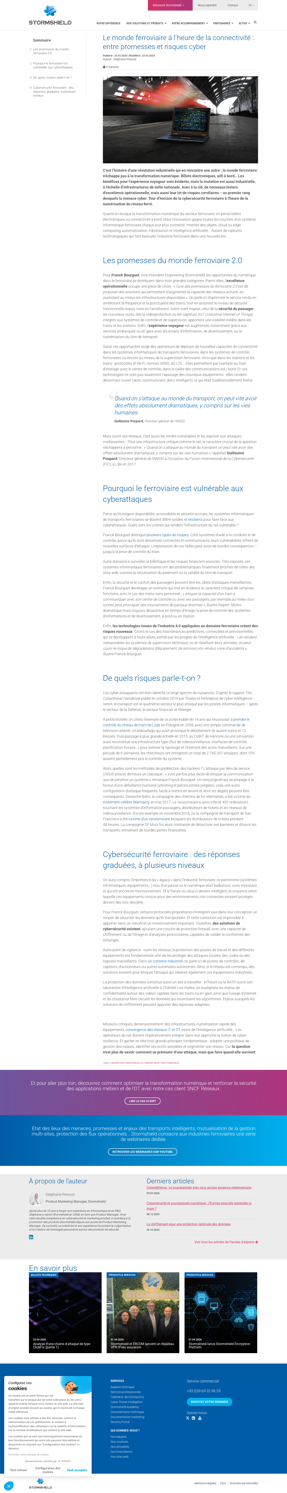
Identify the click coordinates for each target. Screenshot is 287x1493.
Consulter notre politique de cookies (28, 1454)
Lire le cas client (142, 1101)
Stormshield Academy (125, 1407)
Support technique (122, 1387)
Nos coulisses (119, 1441)
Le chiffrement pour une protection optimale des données (189, 1224)
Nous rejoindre (207, 5)
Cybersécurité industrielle (125, 1063)
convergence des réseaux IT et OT (153, 1029)
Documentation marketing (127, 1417)
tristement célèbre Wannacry (126, 802)
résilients (195, 519)
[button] (9, 1486)
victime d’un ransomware (149, 819)
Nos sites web (120, 1456)
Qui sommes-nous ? (125, 1430)
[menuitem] (249, 5)
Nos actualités (120, 1446)
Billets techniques (43, 1275)
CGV (223, 1483)
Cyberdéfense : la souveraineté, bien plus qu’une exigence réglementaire (199, 1188)
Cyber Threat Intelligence (126, 1402)
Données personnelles (244, 1483)
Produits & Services (122, 1275)
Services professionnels (126, 1392)
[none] (249, 5)
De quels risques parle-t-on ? (52, 77)
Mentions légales (205, 1483)
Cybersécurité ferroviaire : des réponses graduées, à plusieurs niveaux (54, 91)
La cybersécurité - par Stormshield (160, 1063)
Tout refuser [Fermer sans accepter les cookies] (18, 1470)
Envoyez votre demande (209, 1401)
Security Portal (120, 1422)
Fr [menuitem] (250, 5)
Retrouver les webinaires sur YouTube (142, 1151)
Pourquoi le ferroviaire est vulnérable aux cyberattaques (53, 65)
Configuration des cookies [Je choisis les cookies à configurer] (47, 1470)
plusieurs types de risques (168, 535)
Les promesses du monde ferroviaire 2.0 (51, 51)
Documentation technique (127, 1412)
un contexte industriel (165, 961)
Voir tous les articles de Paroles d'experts (226, 1242)
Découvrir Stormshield (167, 5)
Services (117, 1380)
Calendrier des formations (127, 1397)
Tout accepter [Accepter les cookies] (77, 1470)
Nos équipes (118, 1436)
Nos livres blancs (121, 1451)
